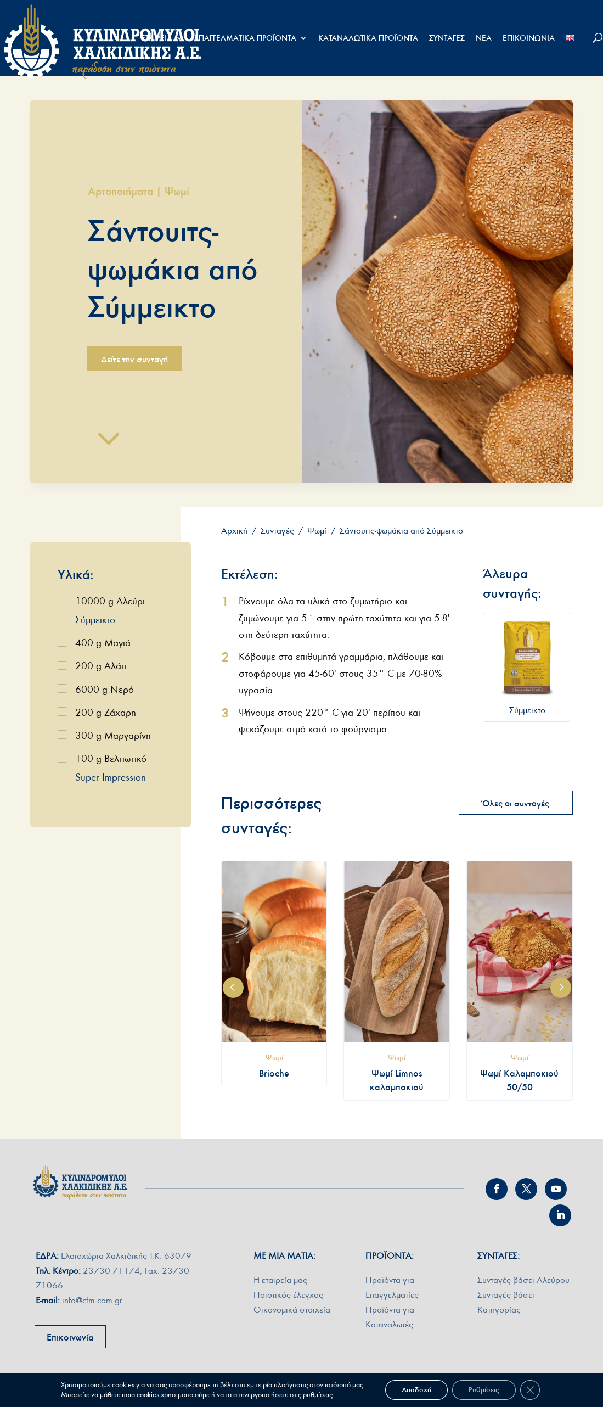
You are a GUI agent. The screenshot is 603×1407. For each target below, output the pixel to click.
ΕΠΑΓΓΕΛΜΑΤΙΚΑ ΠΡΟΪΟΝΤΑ (245, 38)
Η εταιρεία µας (280, 1280)
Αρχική (234, 530)
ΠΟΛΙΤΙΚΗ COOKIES (540, 1392)
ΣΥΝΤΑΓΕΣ (447, 38)
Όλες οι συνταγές (515, 803)
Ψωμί (177, 191)
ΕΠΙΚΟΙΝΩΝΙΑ (529, 38)
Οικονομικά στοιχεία (291, 1309)
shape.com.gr (248, 1392)
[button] (233, 987)
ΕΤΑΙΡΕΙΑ (156, 38)
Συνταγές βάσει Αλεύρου (523, 1280)
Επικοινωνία (70, 1337)
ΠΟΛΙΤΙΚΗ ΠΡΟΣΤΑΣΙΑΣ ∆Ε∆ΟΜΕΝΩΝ (431, 1392)
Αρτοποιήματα (120, 191)
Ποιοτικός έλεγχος (288, 1295)
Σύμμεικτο (95, 620)
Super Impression (110, 777)
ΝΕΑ (484, 38)
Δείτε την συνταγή (134, 359)
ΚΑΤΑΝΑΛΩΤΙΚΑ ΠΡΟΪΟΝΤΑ (368, 38)
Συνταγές (277, 530)
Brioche (274, 1073)
